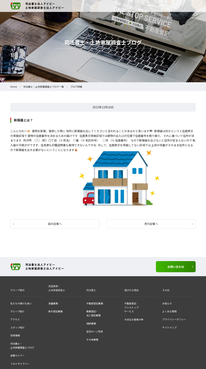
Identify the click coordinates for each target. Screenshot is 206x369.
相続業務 (91, 323)
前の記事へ (55, 224)
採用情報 (15, 335)
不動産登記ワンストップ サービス (131, 307)
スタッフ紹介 (17, 327)
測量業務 (53, 303)
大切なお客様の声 (133, 319)
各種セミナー (17, 355)
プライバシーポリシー (174, 319)
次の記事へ (151, 224)
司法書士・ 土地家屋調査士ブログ (22, 345)
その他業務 (92, 339)
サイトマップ (169, 327)
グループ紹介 (17, 311)
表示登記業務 (55, 311)
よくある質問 (169, 311)
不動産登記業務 (94, 303)
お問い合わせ (175, 267)
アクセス (15, 319)
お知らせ (167, 303)
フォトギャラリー (19, 363)
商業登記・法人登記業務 (93, 313)
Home (13, 86)
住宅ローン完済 (94, 331)
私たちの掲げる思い (21, 303)
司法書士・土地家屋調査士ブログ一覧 (43, 86)
